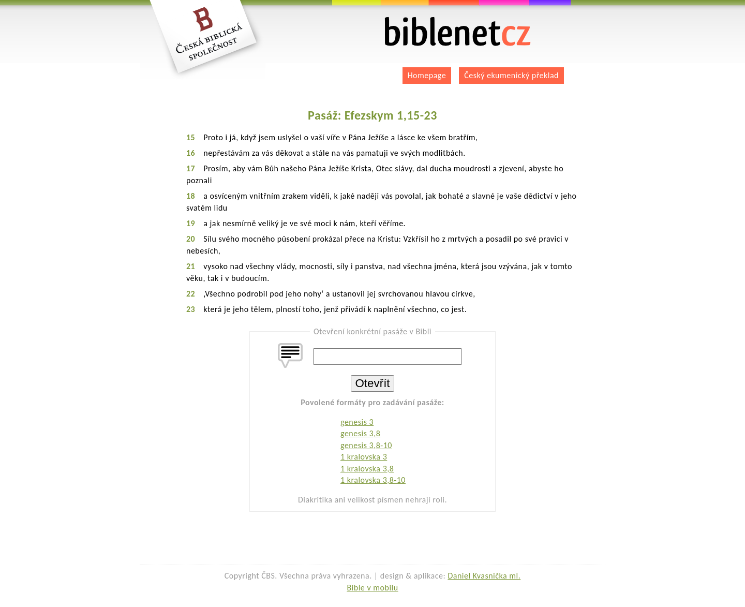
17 (190, 168)
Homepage (427, 75)
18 (190, 196)
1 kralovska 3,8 (367, 468)
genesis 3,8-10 (366, 445)
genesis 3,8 (360, 433)
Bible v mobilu (372, 588)
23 (190, 309)
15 (190, 137)
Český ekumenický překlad (511, 75)
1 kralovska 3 (363, 457)
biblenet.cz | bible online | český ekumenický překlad (458, 32)
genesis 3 (357, 422)
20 (190, 239)
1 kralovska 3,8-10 (373, 480)
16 (190, 153)
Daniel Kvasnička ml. (484, 576)
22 (190, 294)
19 (190, 223)
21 (190, 266)
